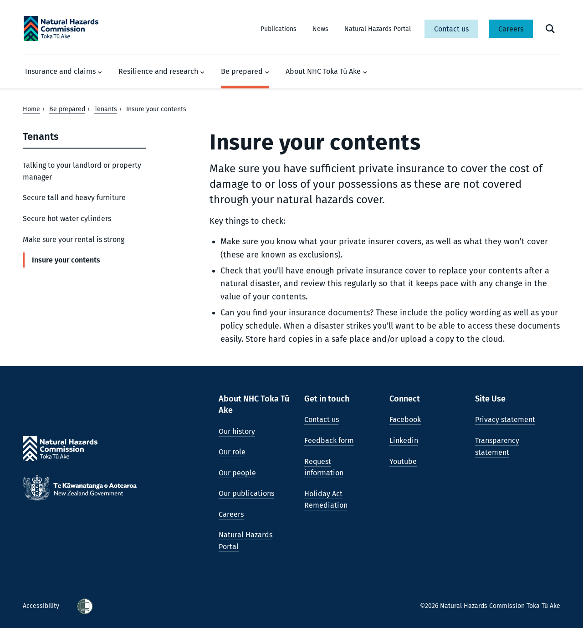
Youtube (403, 461)
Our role (232, 452)
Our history (237, 431)
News (320, 29)
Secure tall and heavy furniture (74, 197)
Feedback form (329, 440)
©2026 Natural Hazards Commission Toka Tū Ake (490, 606)
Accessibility (42, 606)
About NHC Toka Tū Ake (326, 72)
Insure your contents (66, 260)
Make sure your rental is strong (73, 239)
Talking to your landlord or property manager (82, 171)
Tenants (105, 109)
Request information (323, 467)
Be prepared (245, 72)
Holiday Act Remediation (326, 499)
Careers (510, 29)
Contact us (451, 29)
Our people (237, 472)
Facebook (405, 419)
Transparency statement (497, 446)
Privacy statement (505, 419)
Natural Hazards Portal (377, 29)
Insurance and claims (63, 72)
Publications (279, 29)
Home (31, 109)
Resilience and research (161, 72)
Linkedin (403, 440)
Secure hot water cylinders (67, 218)
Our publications (246, 493)
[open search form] (550, 29)
